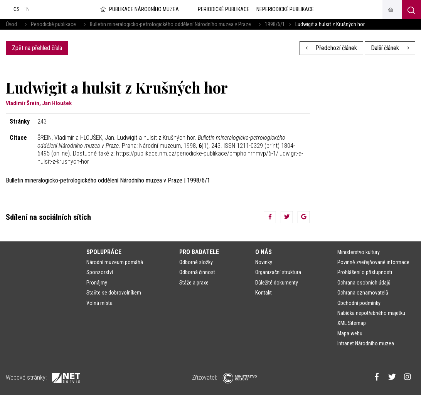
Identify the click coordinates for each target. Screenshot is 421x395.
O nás (263, 252)
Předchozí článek (331, 48)
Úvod (11, 24)
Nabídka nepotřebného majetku (371, 313)
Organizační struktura (278, 272)
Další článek (390, 48)
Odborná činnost (197, 272)
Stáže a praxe (194, 283)
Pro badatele (199, 252)
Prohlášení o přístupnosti (364, 272)
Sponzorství (99, 272)
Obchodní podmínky (359, 303)
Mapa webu (349, 333)
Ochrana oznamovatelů (362, 293)
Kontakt (263, 293)
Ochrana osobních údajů (364, 283)
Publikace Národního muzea (139, 9)
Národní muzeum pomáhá (114, 262)
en (27, 9)
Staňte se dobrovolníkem (113, 293)
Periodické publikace (53, 24)
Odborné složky (196, 262)
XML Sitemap (351, 323)
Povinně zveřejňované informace (373, 262)
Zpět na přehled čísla (37, 48)
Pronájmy (96, 283)
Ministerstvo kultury (358, 252)
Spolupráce (103, 252)
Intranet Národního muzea (365, 343)
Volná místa (99, 303)
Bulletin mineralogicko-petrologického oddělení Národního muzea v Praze (170, 24)
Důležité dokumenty (276, 283)
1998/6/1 (275, 24)
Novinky (263, 262)
